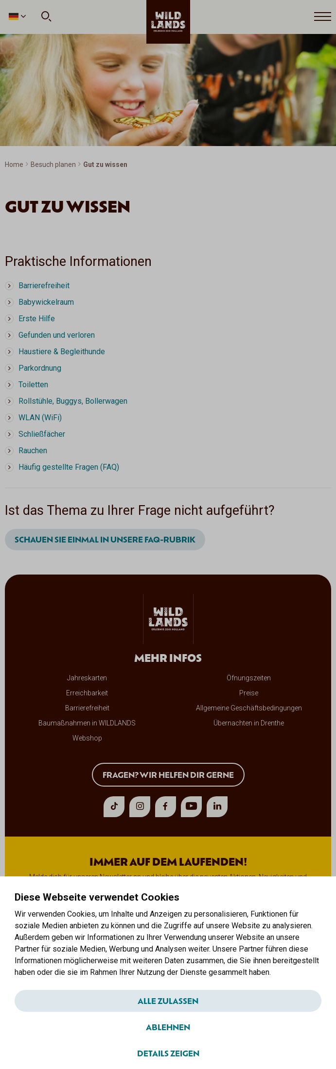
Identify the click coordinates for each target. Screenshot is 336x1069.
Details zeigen (168, 1053)
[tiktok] (114, 806)
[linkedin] (217, 806)
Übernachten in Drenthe (248, 723)
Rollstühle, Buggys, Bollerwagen (72, 401)
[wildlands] (168, 22)
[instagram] (139, 806)
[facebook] (165, 806)
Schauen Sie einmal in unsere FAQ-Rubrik (105, 539)
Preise (248, 693)
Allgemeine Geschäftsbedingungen (249, 708)
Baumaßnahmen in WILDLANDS (87, 723)
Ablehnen (168, 1026)
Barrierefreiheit (44, 285)
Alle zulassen (168, 1000)
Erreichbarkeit (87, 693)
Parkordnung (39, 368)
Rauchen (32, 450)
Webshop (87, 738)
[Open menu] (322, 17)
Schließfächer (41, 434)
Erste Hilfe (36, 318)
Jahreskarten (87, 678)
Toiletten (33, 384)
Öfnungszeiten (249, 678)
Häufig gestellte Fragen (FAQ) (68, 467)
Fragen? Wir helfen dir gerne (168, 774)
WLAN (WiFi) (40, 417)
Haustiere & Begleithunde (61, 351)
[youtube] (191, 806)
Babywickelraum (46, 302)
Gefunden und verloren (56, 335)
